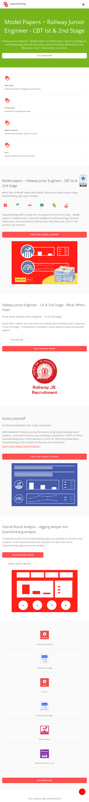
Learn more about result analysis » (21, 446)
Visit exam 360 (16, 340)
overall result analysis (19, 564)
